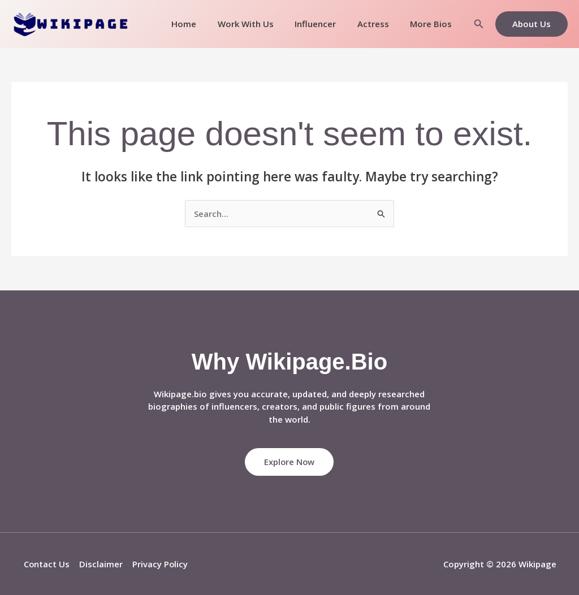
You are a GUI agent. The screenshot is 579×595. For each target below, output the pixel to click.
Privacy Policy (157, 564)
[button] (479, 24)
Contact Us (46, 564)
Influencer (326, 23)
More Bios (433, 23)
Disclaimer (99, 564)
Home (203, 23)
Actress (379, 23)
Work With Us (260, 23)
